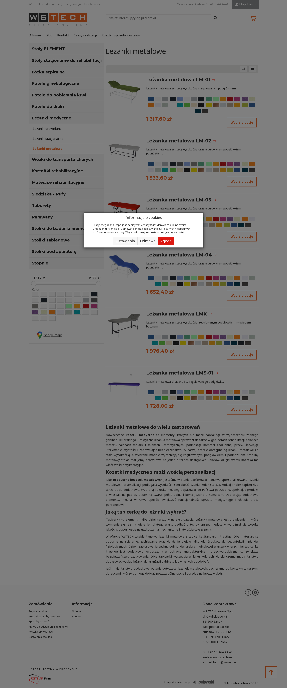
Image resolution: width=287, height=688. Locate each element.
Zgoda (166, 240)
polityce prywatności (172, 232)
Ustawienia (125, 240)
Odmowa (147, 240)
